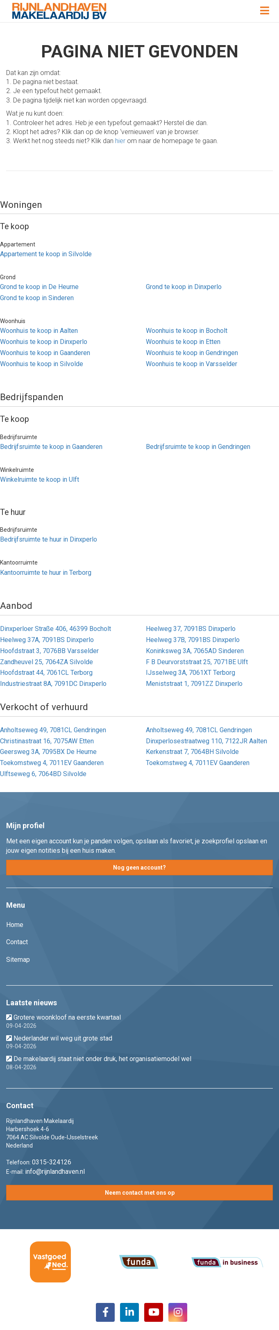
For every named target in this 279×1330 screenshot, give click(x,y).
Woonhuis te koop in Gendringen (192, 353)
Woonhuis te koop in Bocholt (186, 331)
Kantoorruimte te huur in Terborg (45, 572)
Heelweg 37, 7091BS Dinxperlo (191, 629)
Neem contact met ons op (140, 1192)
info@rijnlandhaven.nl (55, 1171)
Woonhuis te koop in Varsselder (191, 364)
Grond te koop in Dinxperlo (184, 287)
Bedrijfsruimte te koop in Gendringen (198, 447)
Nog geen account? (139, 867)
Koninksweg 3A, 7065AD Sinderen (195, 651)
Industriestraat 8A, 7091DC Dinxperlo (53, 684)
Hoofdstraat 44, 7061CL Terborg (46, 672)
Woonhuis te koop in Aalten (39, 331)
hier (120, 141)
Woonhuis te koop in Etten (183, 342)
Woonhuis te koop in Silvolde (41, 364)
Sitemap (18, 959)
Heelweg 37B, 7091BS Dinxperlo (193, 640)
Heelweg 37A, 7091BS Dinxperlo (47, 640)
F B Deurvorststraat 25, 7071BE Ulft (197, 662)
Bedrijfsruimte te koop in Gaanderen (51, 447)
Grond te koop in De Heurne (39, 287)
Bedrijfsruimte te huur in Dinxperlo (48, 539)
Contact (17, 942)
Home (14, 925)
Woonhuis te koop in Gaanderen (45, 353)
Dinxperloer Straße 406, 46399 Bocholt (55, 629)
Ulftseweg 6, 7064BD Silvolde (43, 774)
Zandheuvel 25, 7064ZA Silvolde (46, 662)
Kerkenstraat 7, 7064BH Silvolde (192, 752)
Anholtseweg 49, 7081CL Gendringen (53, 730)
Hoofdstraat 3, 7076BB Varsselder (49, 651)
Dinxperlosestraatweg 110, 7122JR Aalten (206, 741)
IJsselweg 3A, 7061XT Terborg (190, 672)
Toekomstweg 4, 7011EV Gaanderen (52, 763)
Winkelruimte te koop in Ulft (39, 479)
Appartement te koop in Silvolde (46, 254)
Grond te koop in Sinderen (37, 298)
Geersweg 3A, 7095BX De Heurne (48, 752)
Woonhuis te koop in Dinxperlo (43, 342)
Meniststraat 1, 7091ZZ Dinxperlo (194, 684)
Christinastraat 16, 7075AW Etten (47, 741)
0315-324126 (51, 1162)
